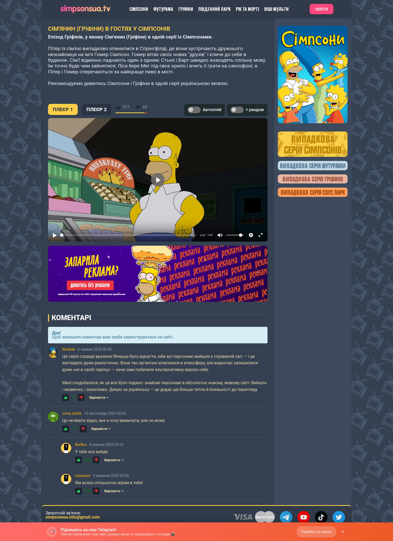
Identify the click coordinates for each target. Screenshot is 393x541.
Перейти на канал (316, 531)
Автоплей (204, 110)
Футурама (163, 9)
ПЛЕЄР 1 (63, 109)
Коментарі (71, 318)
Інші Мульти (276, 9)
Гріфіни (185, 9)
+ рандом (247, 110)
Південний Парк (214, 9)
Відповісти (98, 397)
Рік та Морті (247, 9)
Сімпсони (138, 9)
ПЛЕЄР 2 (97, 109)
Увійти (321, 9)
